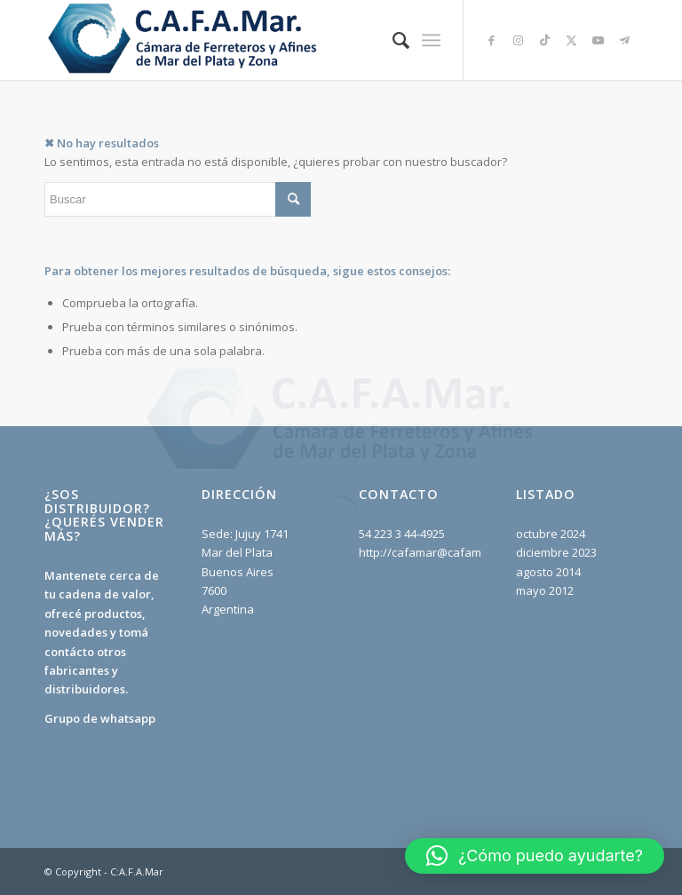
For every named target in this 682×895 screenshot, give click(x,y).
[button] (534, 856)
